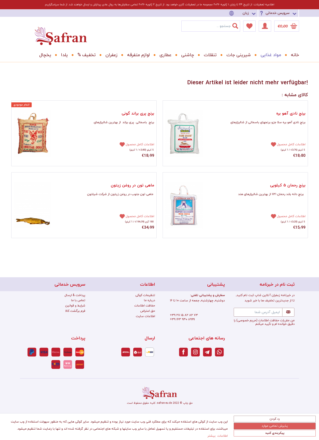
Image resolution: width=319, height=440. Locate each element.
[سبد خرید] (286, 26)
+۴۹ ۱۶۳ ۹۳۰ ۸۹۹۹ (182, 319)
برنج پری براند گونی (138, 113)
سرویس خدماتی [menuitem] (278, 13)
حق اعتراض (147, 311)
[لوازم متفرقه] (137, 55)
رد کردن (275, 419)
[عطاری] (164, 55)
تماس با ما (78, 300)
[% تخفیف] (85, 55)
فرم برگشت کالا (75, 311)
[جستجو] (238, 25)
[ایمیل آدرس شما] (258, 312)
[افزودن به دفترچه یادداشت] (120, 144)
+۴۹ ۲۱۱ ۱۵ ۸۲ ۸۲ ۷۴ (184, 315)
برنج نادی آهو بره (290, 113)
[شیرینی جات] (237, 55)
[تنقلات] (208, 55)
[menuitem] (243, 13)
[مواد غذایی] (269, 55)
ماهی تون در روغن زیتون (132, 185)
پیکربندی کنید (274, 433)
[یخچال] (43, 55)
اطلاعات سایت (145, 316)
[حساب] (265, 26)
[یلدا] (62, 55)
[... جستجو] (210, 26)
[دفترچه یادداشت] (249, 26)
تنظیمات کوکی (145, 295)
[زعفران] (110, 55)
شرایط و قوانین (75, 306)
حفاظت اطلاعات (144, 306)
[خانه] (291, 55)
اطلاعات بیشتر (217, 436)
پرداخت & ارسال (74, 295)
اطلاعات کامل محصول (140, 144)
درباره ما (149, 300)
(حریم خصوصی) (246, 320)
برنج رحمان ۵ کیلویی (287, 185)
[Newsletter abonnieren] (288, 312)
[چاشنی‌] (186, 55)
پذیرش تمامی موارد (275, 426)
